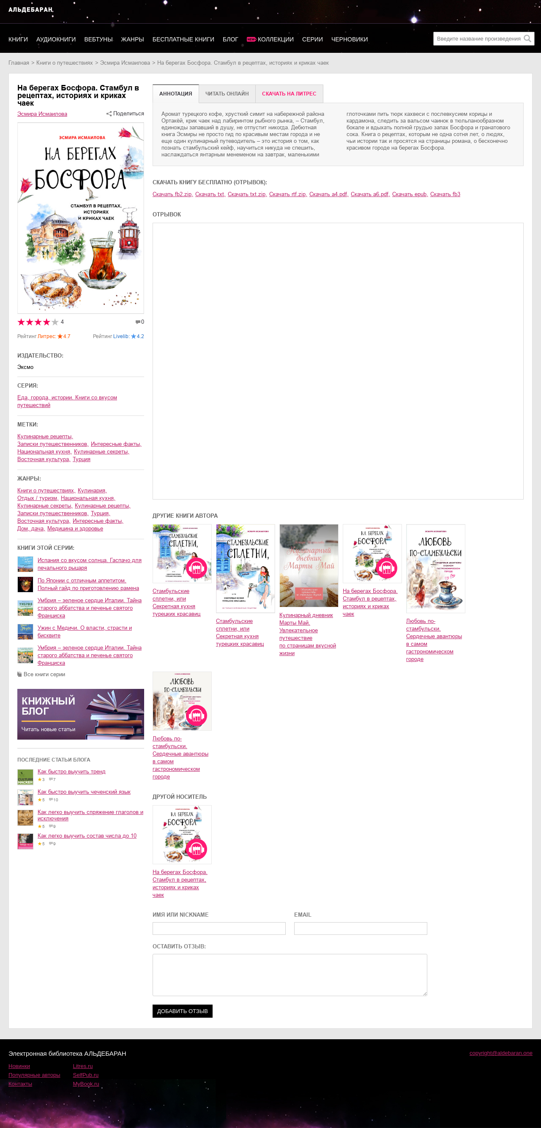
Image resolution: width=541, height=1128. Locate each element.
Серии (312, 39)
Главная (18, 63)
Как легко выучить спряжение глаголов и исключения (90, 815)
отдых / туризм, (38, 498)
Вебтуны (98, 39)
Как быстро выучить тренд (72, 771)
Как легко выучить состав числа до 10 (87, 836)
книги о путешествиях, (46, 490)
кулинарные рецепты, (45, 436)
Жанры (132, 39)
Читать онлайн (227, 94)
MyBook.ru (86, 1084)
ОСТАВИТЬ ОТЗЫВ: (179, 946)
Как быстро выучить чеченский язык (84, 792)
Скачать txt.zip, (247, 194)
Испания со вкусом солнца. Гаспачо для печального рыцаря (90, 564)
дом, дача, (31, 528)
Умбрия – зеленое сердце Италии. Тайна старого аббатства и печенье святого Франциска (90, 608)
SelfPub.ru (86, 1075)
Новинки (19, 1066)
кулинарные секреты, (101, 451)
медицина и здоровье (75, 528)
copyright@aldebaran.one (501, 1053)
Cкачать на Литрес (289, 94)
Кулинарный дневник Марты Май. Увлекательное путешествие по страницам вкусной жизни (307, 634)
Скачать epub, (410, 194)
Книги (18, 39)
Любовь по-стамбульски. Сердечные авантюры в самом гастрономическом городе (434, 640)
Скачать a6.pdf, (370, 194)
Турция (81, 459)
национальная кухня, (44, 451)
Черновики (349, 39)
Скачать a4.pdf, (329, 194)
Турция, (100, 513)
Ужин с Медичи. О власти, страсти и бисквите (85, 632)
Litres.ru (83, 1066)
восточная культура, (44, 459)
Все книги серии (44, 674)
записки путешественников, (53, 444)
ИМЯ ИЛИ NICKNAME (181, 915)
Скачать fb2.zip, (173, 194)
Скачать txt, (210, 194)
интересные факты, (116, 444)
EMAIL (302, 915)
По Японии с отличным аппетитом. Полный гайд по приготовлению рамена (88, 584)
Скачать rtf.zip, (288, 194)
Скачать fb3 (445, 194)
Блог (230, 39)
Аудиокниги (56, 39)
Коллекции (276, 39)
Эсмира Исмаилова (125, 63)
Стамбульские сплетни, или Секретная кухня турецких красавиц (176, 602)
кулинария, (92, 490)
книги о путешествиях (64, 63)
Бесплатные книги (183, 39)
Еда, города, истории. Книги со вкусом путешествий (67, 401)
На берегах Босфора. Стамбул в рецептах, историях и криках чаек (370, 602)
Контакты (20, 1084)
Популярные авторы (34, 1075)
